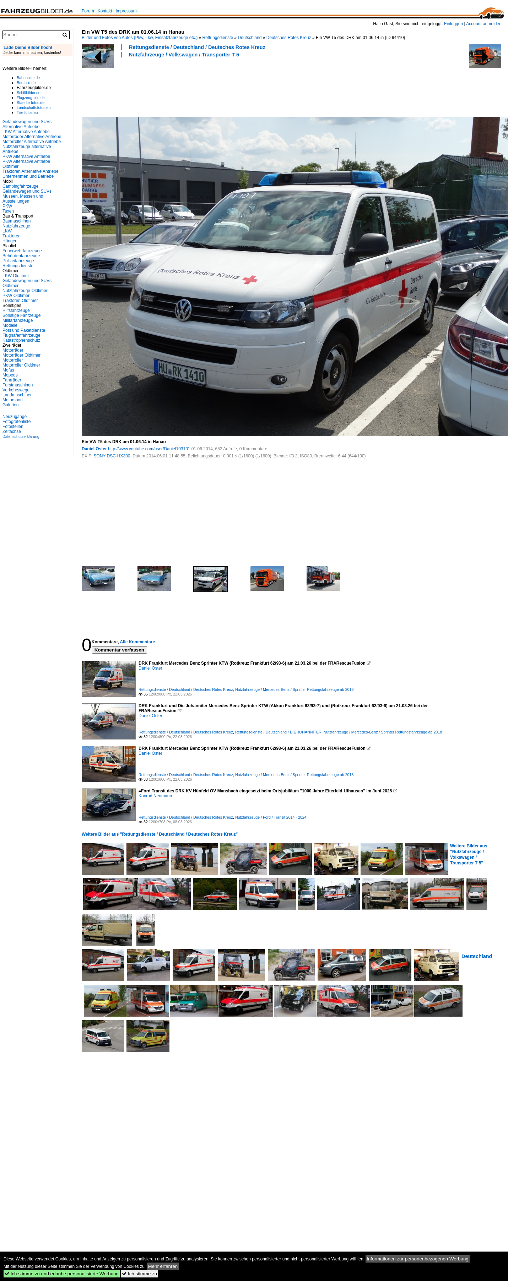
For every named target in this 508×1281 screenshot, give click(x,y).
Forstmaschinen (17, 385)
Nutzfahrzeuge (16, 226)
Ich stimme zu (139, 1273)
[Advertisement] (211, 86)
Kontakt (105, 11)
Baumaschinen (16, 221)
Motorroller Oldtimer (21, 365)
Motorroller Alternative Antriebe (31, 141)
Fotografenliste (16, 421)
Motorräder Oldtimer (21, 355)
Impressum (125, 11)
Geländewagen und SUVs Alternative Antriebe (27, 124)
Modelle (9, 325)
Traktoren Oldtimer (20, 300)
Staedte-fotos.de (30, 102)
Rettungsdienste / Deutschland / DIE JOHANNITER (278, 732)
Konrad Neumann (155, 795)
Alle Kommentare (137, 641)
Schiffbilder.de (28, 92)
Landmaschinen (17, 394)
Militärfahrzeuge (17, 320)
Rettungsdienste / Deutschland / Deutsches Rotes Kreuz (197, 47)
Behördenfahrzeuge (21, 255)
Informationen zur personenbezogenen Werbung (418, 1258)
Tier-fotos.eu (27, 112)
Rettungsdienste (217, 37)
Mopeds (10, 375)
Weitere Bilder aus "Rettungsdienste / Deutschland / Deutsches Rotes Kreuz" (160, 834)
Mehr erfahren (163, 1266)
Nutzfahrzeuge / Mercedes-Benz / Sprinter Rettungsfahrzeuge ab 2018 (294, 689)
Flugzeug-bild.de (31, 97)
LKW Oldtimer (15, 275)
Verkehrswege (15, 389)
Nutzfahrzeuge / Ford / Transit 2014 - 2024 (271, 817)
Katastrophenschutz (21, 340)
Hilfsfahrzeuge (16, 310)
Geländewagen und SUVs (27, 191)
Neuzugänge (14, 416)
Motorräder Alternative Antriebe (31, 136)
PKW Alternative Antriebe (26, 156)
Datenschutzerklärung (20, 436)
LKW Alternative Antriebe (26, 131)
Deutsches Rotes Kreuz (288, 37)
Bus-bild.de (26, 83)
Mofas (8, 370)
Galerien (10, 404)
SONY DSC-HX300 (111, 455)
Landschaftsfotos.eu (33, 107)
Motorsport (12, 399)
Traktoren (11, 235)
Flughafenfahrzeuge (21, 335)
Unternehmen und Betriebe (28, 176)
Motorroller (12, 360)
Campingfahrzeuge (20, 186)
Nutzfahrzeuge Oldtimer (25, 290)
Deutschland (250, 37)
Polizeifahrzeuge (18, 260)
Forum (88, 11)
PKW (7, 206)
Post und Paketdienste (23, 330)
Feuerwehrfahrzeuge (22, 250)
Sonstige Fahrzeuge (21, 315)
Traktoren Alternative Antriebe (30, 171)
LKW (7, 231)
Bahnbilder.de (28, 78)
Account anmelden (483, 23)
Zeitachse (11, 431)
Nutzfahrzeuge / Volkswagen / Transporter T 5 (184, 54)
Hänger (9, 240)
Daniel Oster (94, 448)
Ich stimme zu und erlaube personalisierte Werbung (62, 1273)
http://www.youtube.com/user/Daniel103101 (149, 448)
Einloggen (453, 23)
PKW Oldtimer (15, 295)
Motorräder (12, 350)
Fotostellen (12, 426)
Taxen (8, 211)
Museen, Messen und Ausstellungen (22, 199)
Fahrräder (11, 380)
